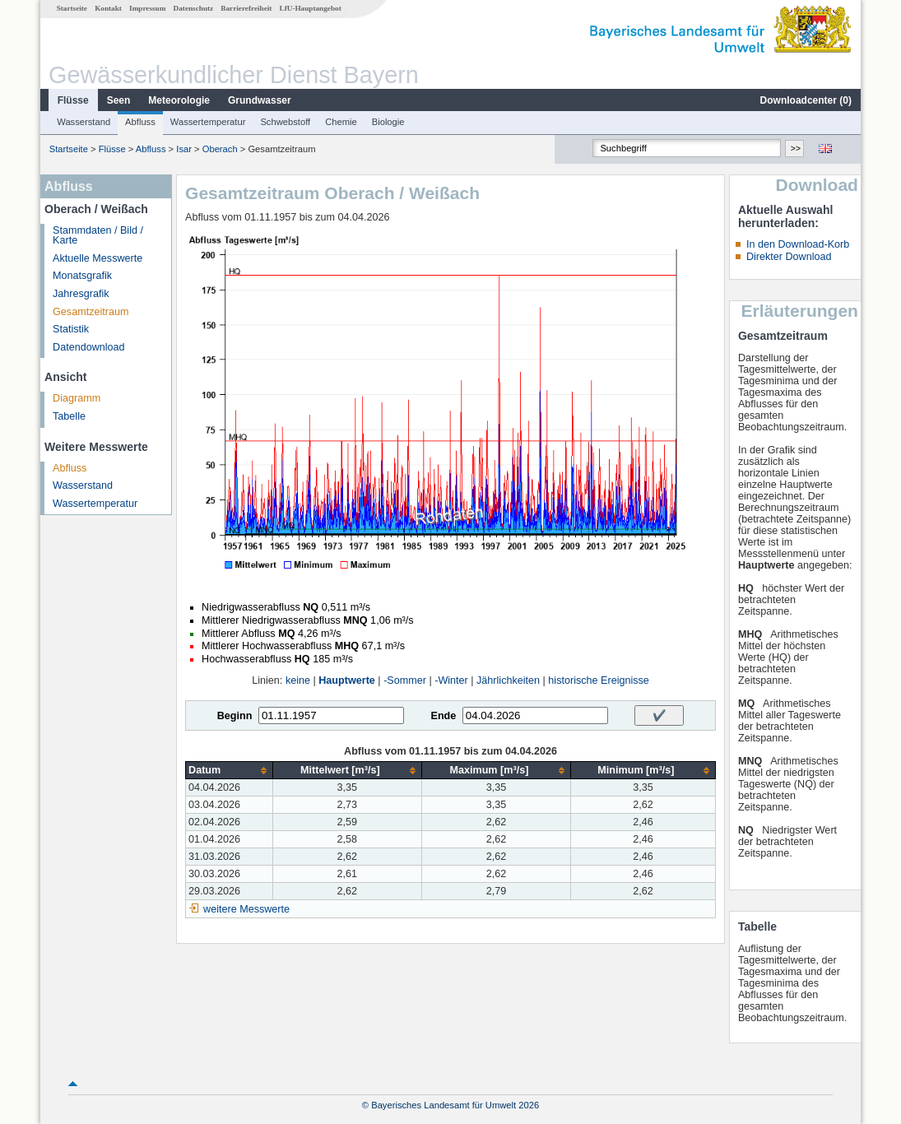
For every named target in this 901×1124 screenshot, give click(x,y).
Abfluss (140, 122)
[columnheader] (229, 770)
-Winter (451, 680)
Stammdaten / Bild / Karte (98, 236)
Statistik (71, 329)
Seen (119, 100)
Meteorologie (179, 100)
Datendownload (89, 347)
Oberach (220, 149)
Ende (443, 716)
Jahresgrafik (81, 294)
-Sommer (404, 680)
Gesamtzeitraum (90, 312)
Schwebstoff (285, 122)
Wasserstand (83, 122)
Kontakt (108, 8)
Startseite (72, 8)
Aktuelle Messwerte (97, 258)
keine (298, 680)
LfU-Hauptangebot (310, 8)
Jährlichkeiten (508, 680)
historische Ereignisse (598, 680)
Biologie (388, 122)
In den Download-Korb (797, 244)
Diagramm (76, 398)
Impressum (147, 8)
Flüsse (73, 100)
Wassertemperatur (208, 122)
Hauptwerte (346, 680)
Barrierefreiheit (246, 8)
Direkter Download (789, 256)
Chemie (341, 122)
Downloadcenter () (806, 100)
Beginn (235, 716)
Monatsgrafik (82, 275)
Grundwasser (259, 100)
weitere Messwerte (246, 909)
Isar (184, 149)
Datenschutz (194, 8)
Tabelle (69, 416)
